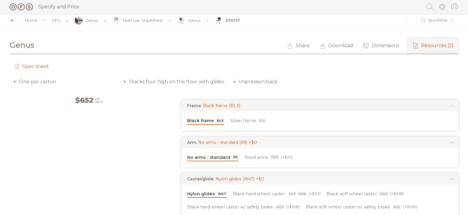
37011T (228, 20)
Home (31, 20)
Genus (86, 20)
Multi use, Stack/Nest (137, 20)
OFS (56, 20)
